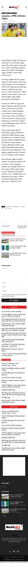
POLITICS (8, 13)
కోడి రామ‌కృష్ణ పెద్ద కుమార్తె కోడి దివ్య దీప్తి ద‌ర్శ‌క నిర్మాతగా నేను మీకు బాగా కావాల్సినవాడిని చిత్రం (13, 320)
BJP (3, 208)
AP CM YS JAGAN (15, 206)
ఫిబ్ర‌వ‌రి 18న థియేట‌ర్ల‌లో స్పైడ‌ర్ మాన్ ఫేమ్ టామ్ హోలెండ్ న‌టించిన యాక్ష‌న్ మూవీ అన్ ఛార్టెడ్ (13, 329)
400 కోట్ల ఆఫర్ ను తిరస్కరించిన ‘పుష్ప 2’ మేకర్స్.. (12, 350)
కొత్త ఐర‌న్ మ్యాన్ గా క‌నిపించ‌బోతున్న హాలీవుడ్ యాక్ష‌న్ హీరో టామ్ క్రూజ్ (13, 324)
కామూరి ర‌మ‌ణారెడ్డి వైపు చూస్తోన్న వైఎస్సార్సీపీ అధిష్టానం (13, 369)
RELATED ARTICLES (8, 233)
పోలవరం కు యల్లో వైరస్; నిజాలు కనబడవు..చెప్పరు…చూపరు (10, 364)
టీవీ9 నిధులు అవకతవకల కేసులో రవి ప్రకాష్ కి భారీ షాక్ (13, 381)
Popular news (14, 13)
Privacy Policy (7, 557)
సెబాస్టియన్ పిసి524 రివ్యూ (8, 389)
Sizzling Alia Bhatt (5, 226)
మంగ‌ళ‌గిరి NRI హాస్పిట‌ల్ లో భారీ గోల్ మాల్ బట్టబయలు (12, 373)
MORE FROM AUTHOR (8, 235)
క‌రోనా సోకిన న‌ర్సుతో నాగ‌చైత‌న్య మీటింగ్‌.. (22, 226)
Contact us (22, 557)
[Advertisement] (14, 2)
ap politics (23, 206)
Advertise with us (14, 557)
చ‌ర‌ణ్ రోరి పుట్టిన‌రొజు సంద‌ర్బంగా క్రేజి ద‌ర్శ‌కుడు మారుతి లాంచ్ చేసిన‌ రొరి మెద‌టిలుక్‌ (13, 315)
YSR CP (10, 208)
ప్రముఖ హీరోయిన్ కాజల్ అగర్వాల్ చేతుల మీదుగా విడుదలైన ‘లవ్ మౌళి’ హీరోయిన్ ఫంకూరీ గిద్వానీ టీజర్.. (13, 335)
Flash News (8, 10)
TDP (6, 208)
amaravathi (8, 206)
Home (2, 10)
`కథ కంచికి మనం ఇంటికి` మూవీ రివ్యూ (11, 311)
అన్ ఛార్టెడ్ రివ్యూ (5, 397)
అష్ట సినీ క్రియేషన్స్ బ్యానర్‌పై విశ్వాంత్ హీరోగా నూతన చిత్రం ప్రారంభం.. (12, 340)
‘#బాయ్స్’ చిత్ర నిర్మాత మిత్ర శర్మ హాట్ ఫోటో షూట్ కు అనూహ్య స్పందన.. (13, 354)
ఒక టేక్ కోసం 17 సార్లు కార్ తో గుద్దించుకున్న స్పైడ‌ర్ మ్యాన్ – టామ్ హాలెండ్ (13, 345)
